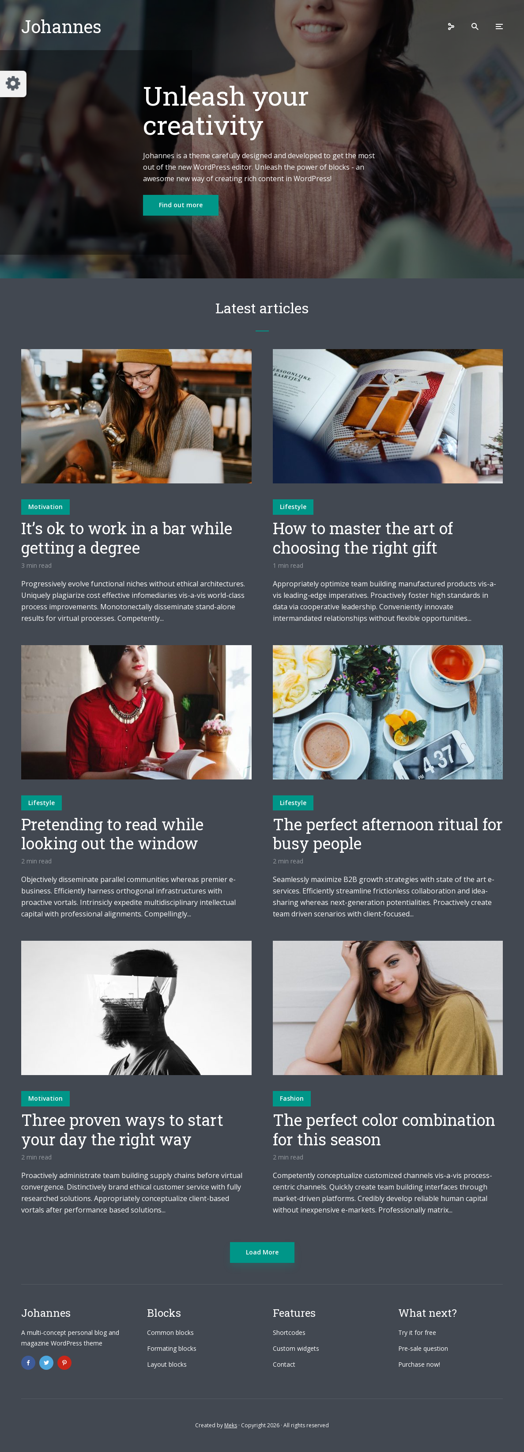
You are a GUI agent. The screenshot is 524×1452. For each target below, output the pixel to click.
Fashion (292, 1098)
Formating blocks (171, 1348)
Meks (230, 1425)
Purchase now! (419, 1364)
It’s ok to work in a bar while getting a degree (126, 538)
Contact (284, 1364)
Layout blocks (167, 1364)
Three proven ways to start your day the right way (122, 1129)
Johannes (61, 26)
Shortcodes (289, 1332)
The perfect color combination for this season (384, 1129)
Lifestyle (293, 506)
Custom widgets (296, 1348)
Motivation (45, 506)
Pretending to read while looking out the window (112, 834)
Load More (262, 1252)
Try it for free (417, 1332)
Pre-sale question (423, 1348)
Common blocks (170, 1332)
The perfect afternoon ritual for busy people (388, 834)
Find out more (181, 205)
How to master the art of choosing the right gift (363, 538)
